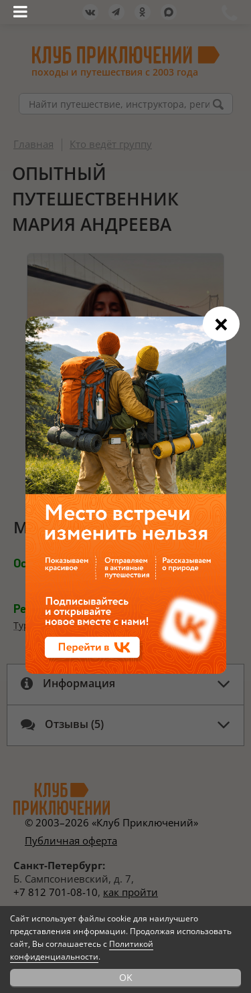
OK (126, 977)
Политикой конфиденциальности (81, 950)
